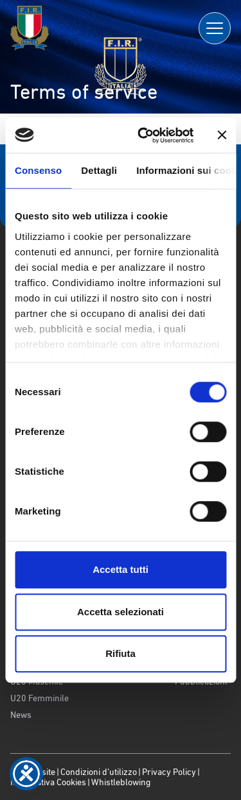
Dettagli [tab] (99, 170)
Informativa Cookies (48, 782)
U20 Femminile (39, 698)
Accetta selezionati (120, 611)
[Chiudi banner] (221, 135)
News (20, 715)
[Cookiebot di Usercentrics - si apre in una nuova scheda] (143, 135)
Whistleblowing (120, 782)
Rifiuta (120, 653)
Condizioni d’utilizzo (98, 772)
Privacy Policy (169, 772)
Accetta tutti (120, 569)
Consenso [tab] (38, 170)
